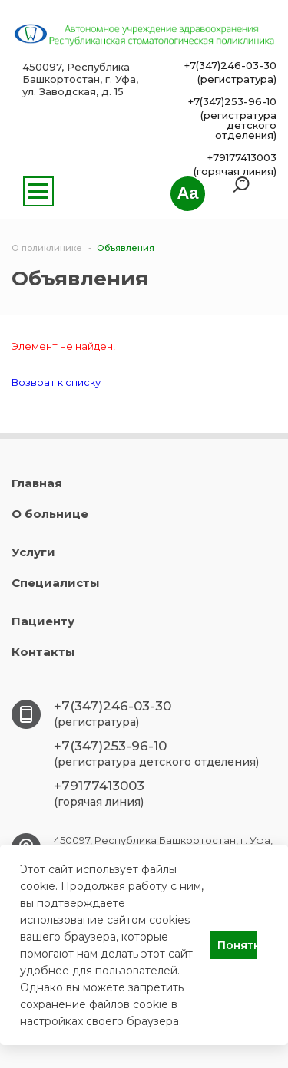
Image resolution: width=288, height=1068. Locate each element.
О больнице (50, 513)
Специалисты (56, 582)
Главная (37, 483)
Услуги (33, 552)
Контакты (43, 651)
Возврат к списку (56, 382)
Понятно (237, 945)
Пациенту (43, 621)
